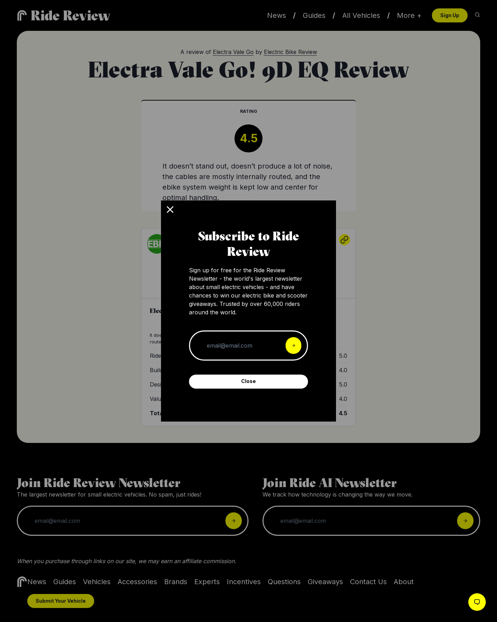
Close (248, 381)
